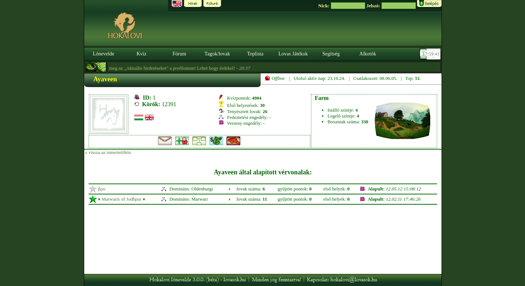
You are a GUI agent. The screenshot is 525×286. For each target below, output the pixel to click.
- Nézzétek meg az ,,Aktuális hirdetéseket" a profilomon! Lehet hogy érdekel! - (158, 68)
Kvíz (141, 54)
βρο (101, 189)
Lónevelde (103, 54)
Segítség (330, 54)
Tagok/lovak (217, 54)
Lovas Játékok (293, 54)
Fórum (179, 54)
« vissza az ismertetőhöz (108, 152)
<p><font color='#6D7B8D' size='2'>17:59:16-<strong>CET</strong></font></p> (431, 54)
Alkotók (367, 54)
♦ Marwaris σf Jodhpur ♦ (121, 199)
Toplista (255, 54)
